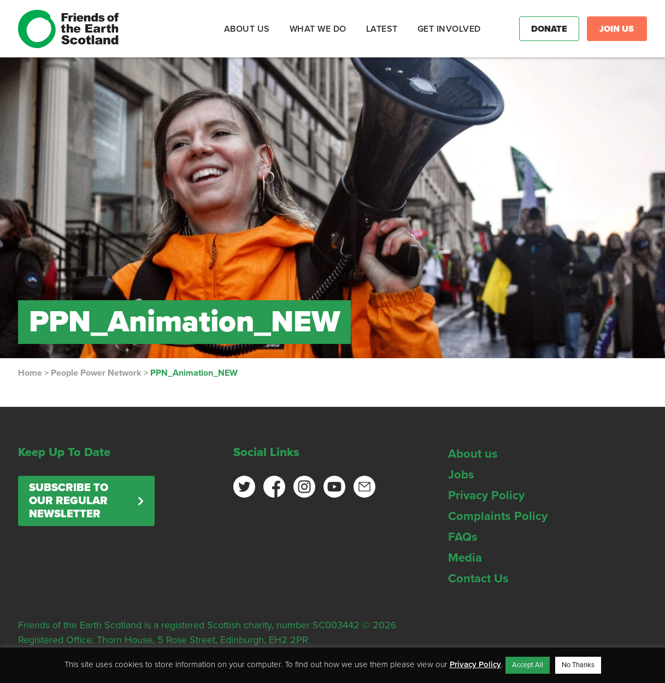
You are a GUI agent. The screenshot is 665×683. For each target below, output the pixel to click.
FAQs (463, 537)
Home (30, 372)
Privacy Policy (486, 495)
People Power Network (96, 372)
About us (473, 454)
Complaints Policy (498, 516)
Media (465, 558)
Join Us (616, 29)
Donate (549, 29)
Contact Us (478, 578)
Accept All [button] (527, 665)
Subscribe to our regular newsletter (68, 501)
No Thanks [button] (578, 665)
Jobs (461, 475)
